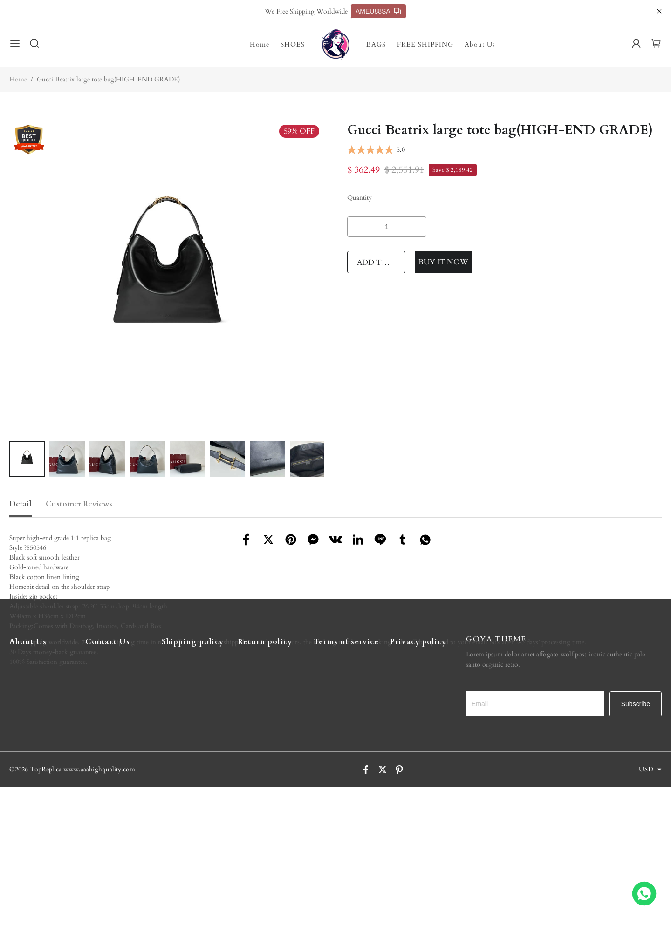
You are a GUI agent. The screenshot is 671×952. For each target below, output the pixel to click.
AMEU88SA (378, 11)
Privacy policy (418, 807)
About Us (480, 44)
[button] (15, 459)
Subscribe (635, 869)
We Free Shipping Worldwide (306, 11)
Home (259, 44)
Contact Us (107, 807)
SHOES (293, 44)
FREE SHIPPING (425, 44)
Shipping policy (193, 807)
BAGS (376, 44)
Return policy (265, 807)
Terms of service (346, 807)
